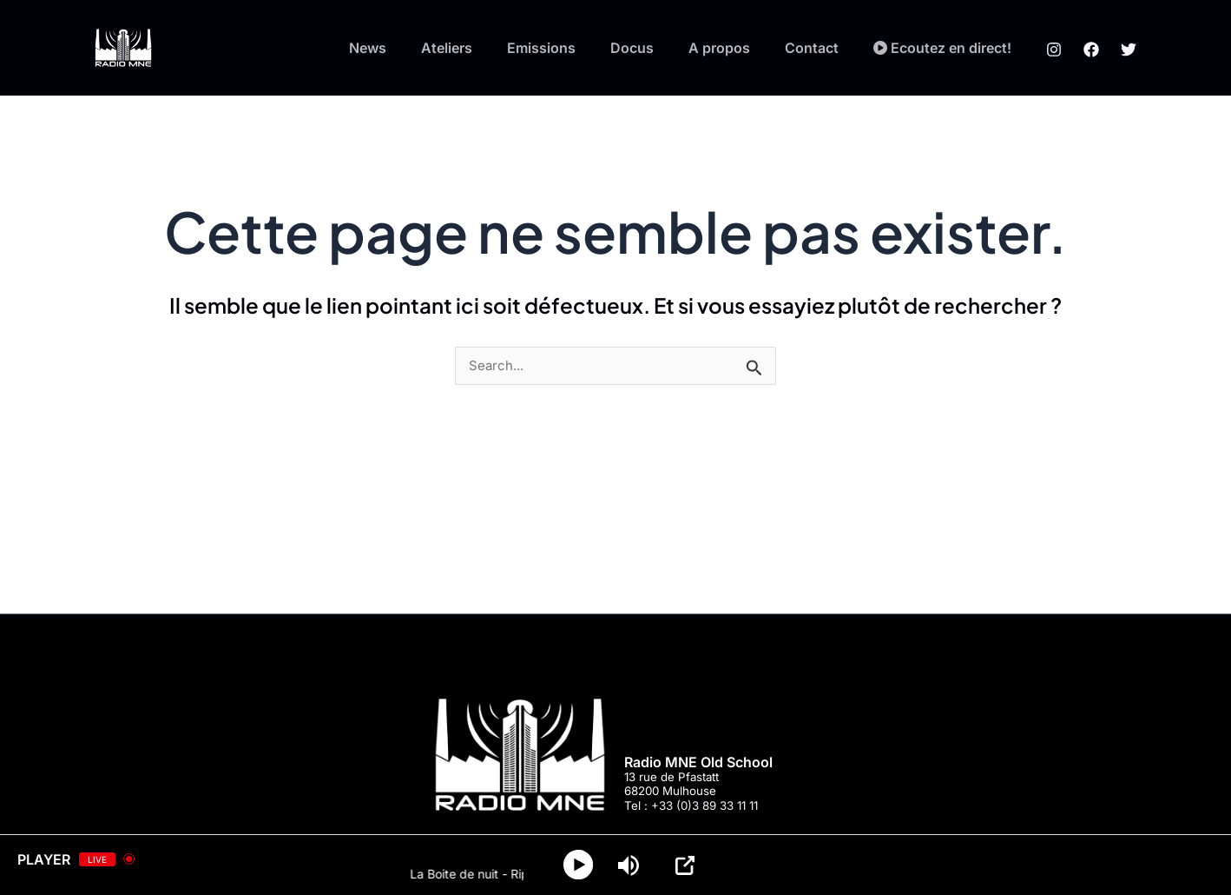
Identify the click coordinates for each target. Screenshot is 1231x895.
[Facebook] (1091, 48)
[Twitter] (1128, 48)
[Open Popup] (688, 865)
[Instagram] (1054, 48)
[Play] (580, 865)
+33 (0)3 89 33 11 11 (704, 805)
